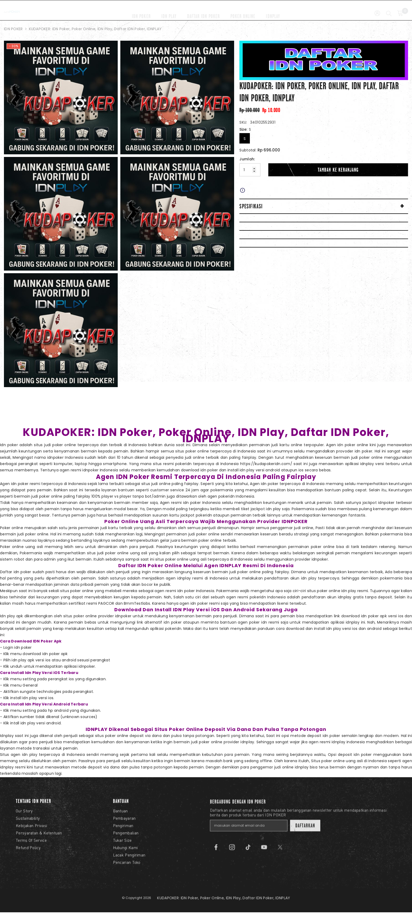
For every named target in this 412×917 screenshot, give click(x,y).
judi (277, 767)
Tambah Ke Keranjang (338, 170)
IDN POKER (13, 28)
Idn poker (9, 444)
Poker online (11, 527)
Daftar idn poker (15, 572)
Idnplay (7, 735)
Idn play (7, 616)
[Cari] (388, 10)
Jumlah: (247, 159)
